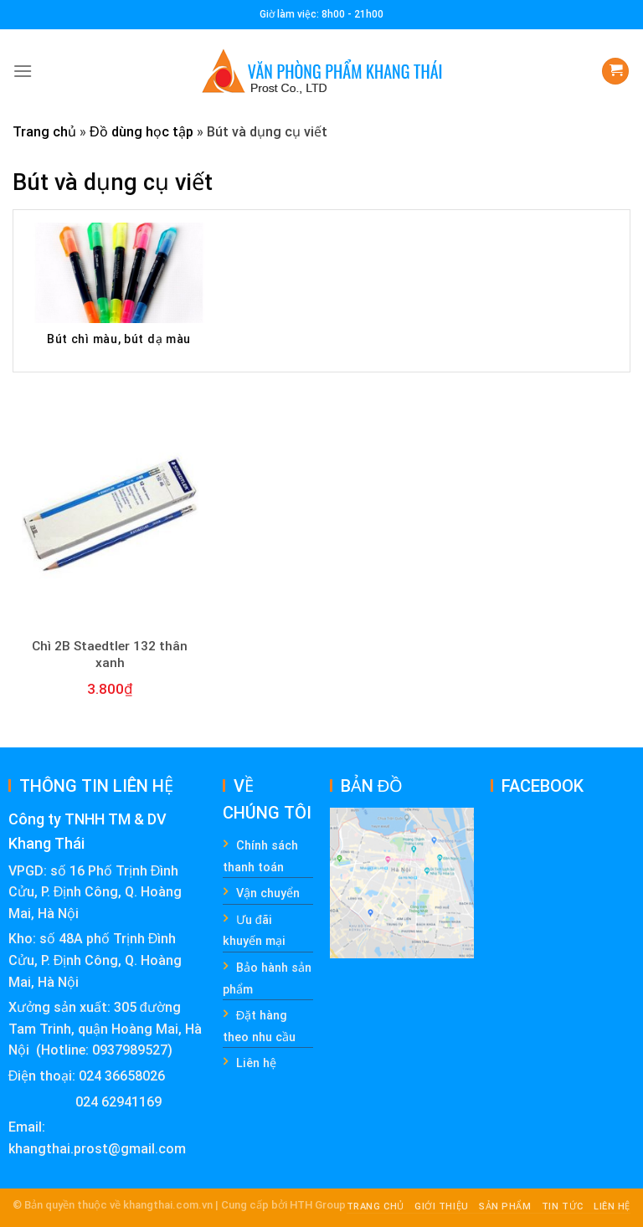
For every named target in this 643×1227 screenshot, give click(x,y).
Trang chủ (44, 132)
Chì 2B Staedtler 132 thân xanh (110, 654)
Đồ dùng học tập (141, 132)
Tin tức (563, 1206)
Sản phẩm (505, 1206)
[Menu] (23, 70)
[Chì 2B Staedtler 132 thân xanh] (110, 513)
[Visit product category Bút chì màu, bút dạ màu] (119, 289)
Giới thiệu (441, 1206)
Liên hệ (612, 1206)
